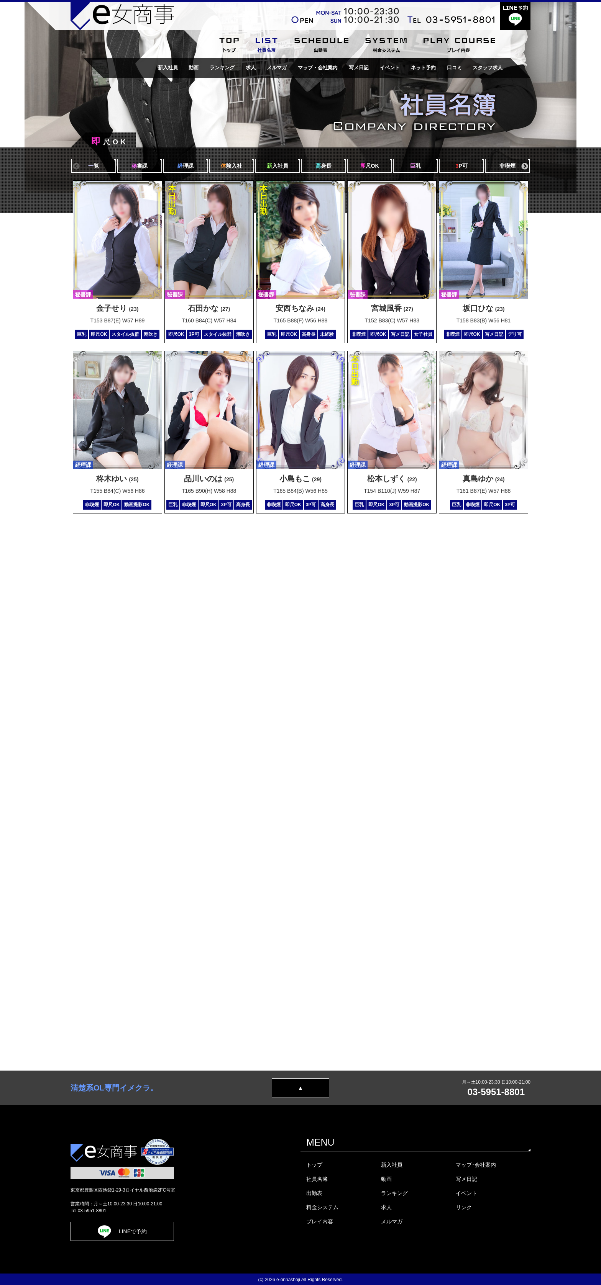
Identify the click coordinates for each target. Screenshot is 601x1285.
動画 (194, 67)
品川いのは (209, 478)
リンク (464, 1207)
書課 (139, 166)
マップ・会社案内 (318, 67)
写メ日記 (359, 67)
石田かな (209, 308)
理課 (185, 166)
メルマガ (277, 67)
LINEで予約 (122, 1231)
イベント (390, 67)
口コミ (454, 67)
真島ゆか (484, 478)
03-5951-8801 (496, 1092)
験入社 (231, 166)
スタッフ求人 (488, 67)
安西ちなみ (300, 308)
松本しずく (392, 478)
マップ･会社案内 (476, 1165)
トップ (314, 1165)
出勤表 (314, 1193)
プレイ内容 (319, 1221)
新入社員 (168, 67)
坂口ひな (484, 308)
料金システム (322, 1207)
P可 (461, 166)
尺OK (369, 166)
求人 (251, 67)
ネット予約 (423, 67)
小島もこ (300, 478)
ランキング (222, 67)
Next (525, 166)
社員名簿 (317, 1179)
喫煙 (507, 166)
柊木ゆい (117, 478)
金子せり (117, 308)
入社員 (277, 166)
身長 (323, 166)
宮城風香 (392, 308)
